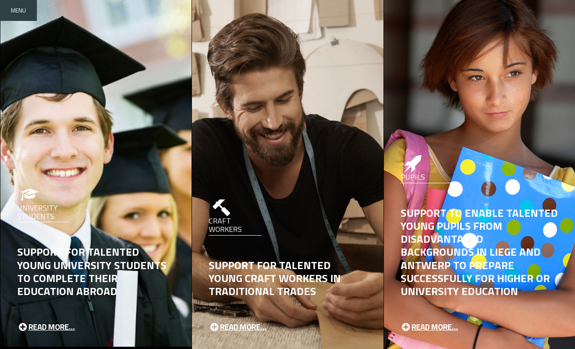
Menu (18, 10)
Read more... (46, 326)
